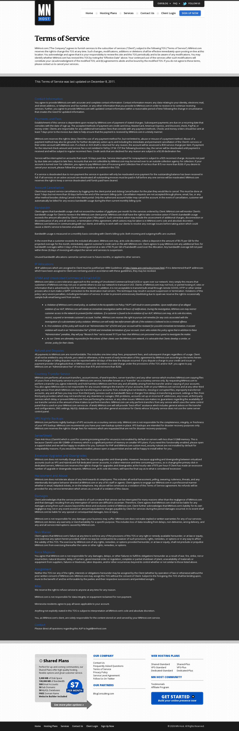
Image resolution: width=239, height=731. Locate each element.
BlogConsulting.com (103, 693)
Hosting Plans (108, 13)
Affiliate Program (160, 687)
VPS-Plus (181, 667)
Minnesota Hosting (44, 12)
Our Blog (163, 3)
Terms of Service (102, 669)
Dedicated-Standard (162, 670)
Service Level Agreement (106, 675)
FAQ (175, 3)
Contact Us (147, 13)
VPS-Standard (158, 667)
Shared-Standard (160, 664)
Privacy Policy (100, 672)
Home (89, 13)
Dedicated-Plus (185, 670)
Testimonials (158, 684)
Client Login (168, 13)
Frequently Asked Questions (108, 666)
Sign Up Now (190, 13)
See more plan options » (69, 704)
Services (128, 13)
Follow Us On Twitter (104, 678)
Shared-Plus (183, 664)
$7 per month (74, 687)
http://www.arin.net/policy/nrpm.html (145, 267)
